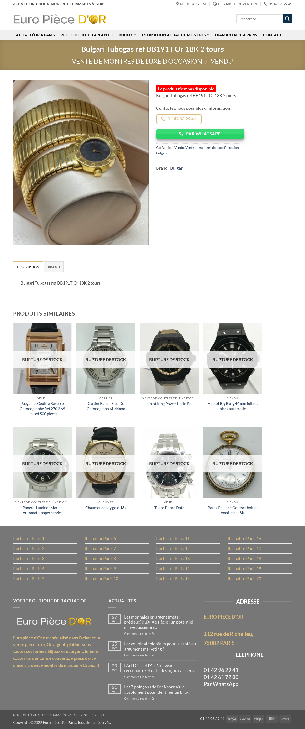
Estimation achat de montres (175, 34)
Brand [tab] (54, 267)
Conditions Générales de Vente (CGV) (69, 714)
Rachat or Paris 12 (173, 548)
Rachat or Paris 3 (28, 558)
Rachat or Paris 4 (28, 568)
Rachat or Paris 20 (244, 578)
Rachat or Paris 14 (173, 568)
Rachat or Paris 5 (28, 578)
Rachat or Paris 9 (100, 568)
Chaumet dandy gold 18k (105, 507)
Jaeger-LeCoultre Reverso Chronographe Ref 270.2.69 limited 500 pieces (42, 408)
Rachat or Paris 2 (28, 548)
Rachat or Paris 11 (173, 538)
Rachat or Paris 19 (244, 568)
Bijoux (127, 34)
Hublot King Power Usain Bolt (169, 403)
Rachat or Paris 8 (100, 558)
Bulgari (161, 153)
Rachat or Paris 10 (101, 578)
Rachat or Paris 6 (100, 538)
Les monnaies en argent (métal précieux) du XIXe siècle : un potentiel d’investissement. (158, 622)
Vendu (222, 61)
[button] (20, 238)
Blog (103, 714)
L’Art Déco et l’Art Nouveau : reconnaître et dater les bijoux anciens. (159, 668)
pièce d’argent (26, 665)
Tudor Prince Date (169, 507)
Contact (272, 34)
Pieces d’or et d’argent (87, 34)
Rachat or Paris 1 (28, 538)
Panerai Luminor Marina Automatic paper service (42, 510)
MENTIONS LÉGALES (26, 714)
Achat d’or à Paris (35, 34)
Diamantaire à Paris (236, 34)
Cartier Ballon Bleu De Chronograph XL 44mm (106, 406)
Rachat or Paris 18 (244, 558)
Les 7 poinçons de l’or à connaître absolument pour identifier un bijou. (157, 689)
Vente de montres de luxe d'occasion (137, 61)
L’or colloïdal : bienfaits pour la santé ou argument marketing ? (160, 646)
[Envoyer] (287, 18)
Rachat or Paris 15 (173, 578)
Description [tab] (28, 267)
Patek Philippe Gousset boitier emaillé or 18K (233, 510)
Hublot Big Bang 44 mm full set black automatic (233, 406)
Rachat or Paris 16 (244, 538)
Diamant (91, 665)
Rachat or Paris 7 (100, 548)
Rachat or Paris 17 (244, 548)
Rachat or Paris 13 (173, 558)
